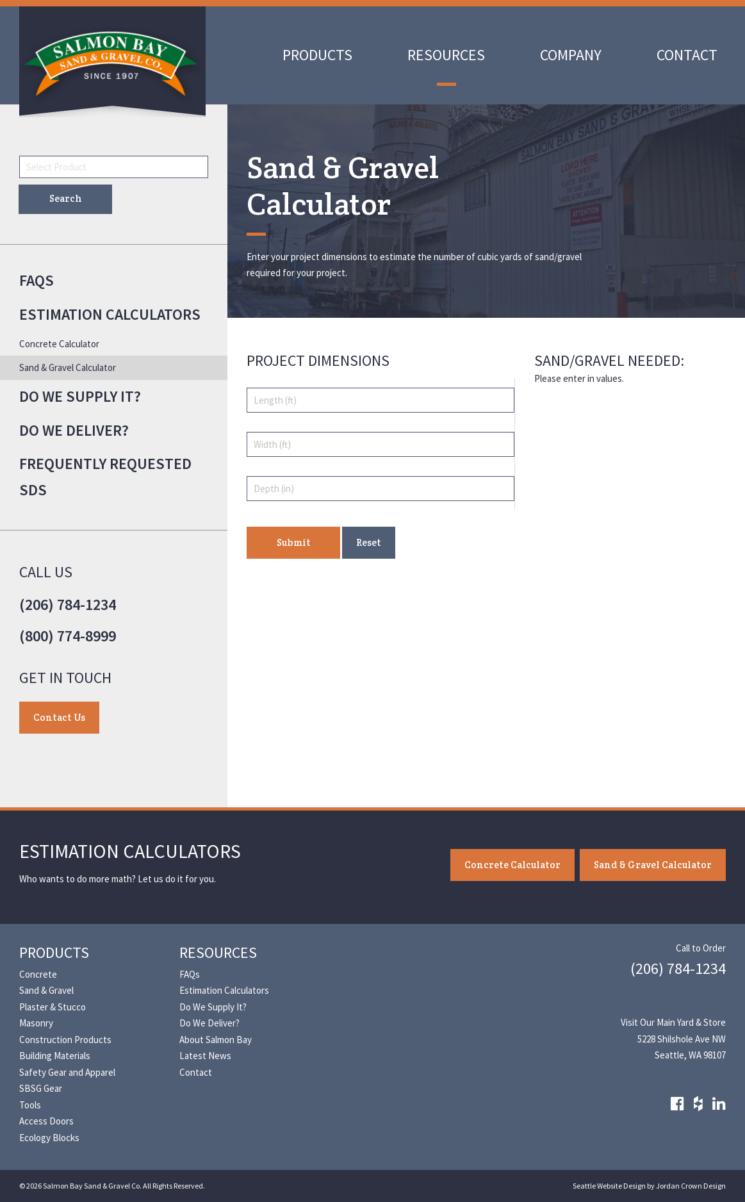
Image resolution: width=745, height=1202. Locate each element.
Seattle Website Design (609, 1185)
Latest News (205, 1056)
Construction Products (65, 1039)
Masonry (36, 1023)
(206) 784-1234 (67, 604)
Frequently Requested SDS (105, 477)
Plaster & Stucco (52, 1007)
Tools (30, 1105)
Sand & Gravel (46, 990)
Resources (446, 55)
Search (65, 198)
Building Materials (54, 1056)
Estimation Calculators (110, 314)
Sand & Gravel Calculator (67, 367)
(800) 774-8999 (67, 636)
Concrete (38, 974)
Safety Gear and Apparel (67, 1072)
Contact (687, 55)
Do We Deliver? (74, 430)
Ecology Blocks (49, 1138)
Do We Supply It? (80, 396)
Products (317, 55)
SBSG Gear (40, 1088)
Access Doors (46, 1121)
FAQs (36, 280)
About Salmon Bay (215, 1039)
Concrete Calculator (59, 344)
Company (571, 55)
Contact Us (59, 717)
